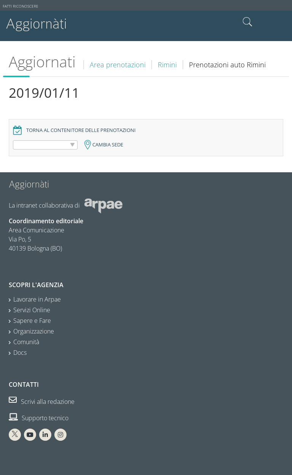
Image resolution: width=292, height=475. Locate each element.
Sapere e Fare (32, 320)
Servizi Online (31, 310)
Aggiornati (42, 61)
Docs (20, 352)
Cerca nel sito (247, 22)
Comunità (26, 342)
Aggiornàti (36, 24)
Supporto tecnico (38, 418)
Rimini (167, 64)
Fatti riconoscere (20, 6)
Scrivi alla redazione (42, 401)
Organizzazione (33, 331)
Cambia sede (107, 144)
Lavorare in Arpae (37, 299)
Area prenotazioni (118, 64)
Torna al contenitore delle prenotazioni (81, 130)
